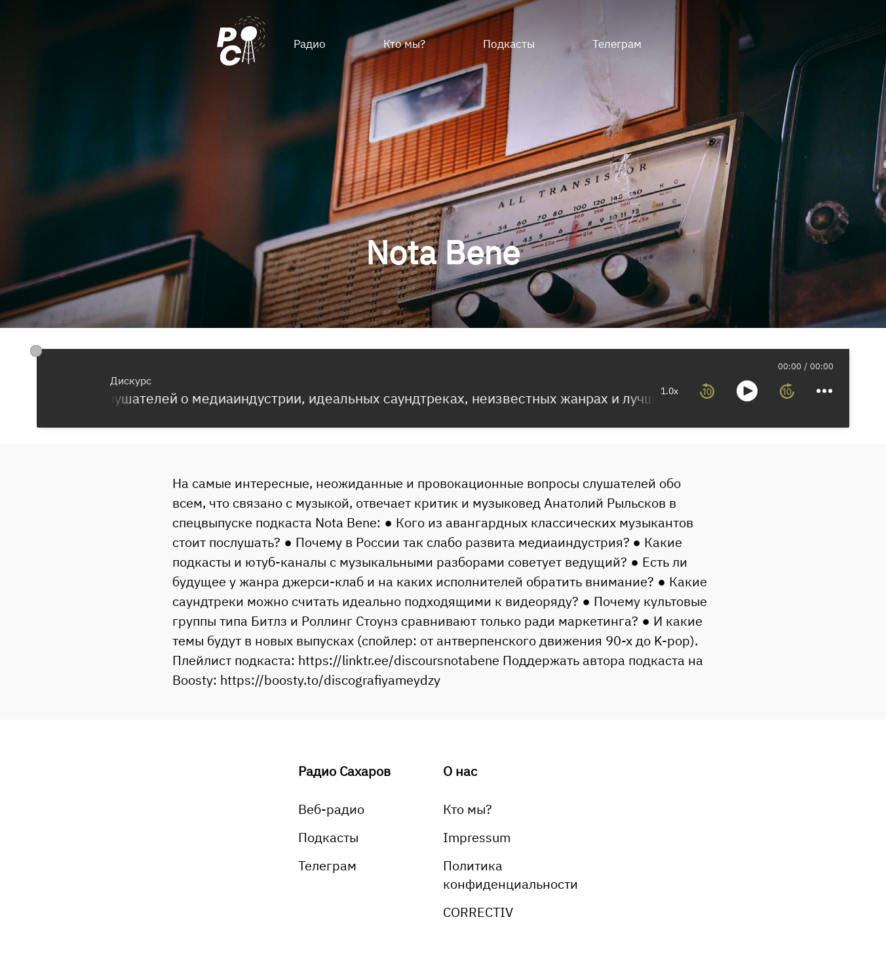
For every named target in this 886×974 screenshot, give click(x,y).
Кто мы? (404, 44)
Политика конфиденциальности (510, 875)
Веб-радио (331, 809)
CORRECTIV (478, 912)
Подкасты (509, 44)
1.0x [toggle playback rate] (669, 391)
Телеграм (617, 44)
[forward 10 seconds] (787, 390)
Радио (310, 44)
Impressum (476, 837)
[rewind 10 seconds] (707, 390)
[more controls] (824, 390)
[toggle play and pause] (747, 391)
